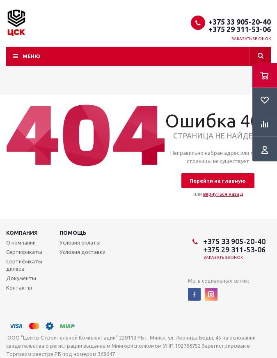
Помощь (73, 233)
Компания (22, 233)
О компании (21, 242)
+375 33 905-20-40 (239, 21)
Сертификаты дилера (24, 265)
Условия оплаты (80, 242)
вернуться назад (223, 194)
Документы (21, 278)
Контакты (19, 287)
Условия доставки (82, 252)
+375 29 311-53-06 (239, 29)
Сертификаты (24, 252)
